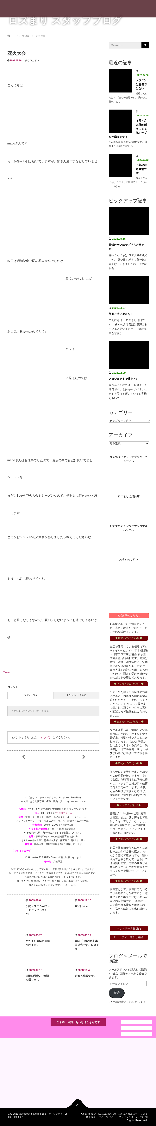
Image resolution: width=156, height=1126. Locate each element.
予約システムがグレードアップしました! (38, 910)
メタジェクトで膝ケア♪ (123, 378)
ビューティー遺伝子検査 (129, 937)
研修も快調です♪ (85, 975)
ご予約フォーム (64, 813)
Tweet (6, 672)
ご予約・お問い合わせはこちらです (78, 1022)
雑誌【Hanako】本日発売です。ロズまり (87, 944)
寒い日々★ (81, 906)
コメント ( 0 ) (30, 695)
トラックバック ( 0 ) (76, 695)
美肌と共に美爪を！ (121, 313)
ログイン (46, 737)
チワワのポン (32, 60)
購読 (117, 993)
